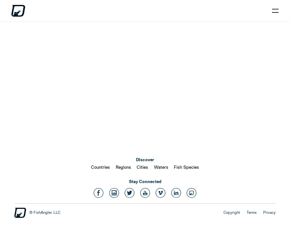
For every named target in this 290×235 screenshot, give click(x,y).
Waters (161, 167)
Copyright (231, 212)
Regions (123, 167)
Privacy (269, 212)
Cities (142, 167)
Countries (100, 167)
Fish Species (186, 167)
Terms (252, 212)
